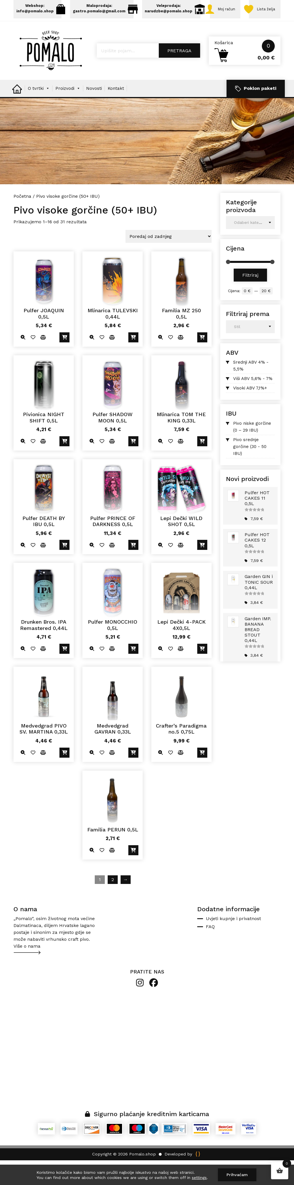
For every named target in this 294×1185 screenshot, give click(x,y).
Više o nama (26, 971)
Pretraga (179, 75)
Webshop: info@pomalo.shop (40, 9)
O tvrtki (39, 113)
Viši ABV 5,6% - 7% (252, 403)
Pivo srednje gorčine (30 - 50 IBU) (249, 471)
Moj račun (27, 33)
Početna (22, 221)
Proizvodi (67, 113)
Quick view (23, 362)
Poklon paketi (255, 113)
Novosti (94, 113)
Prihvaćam (237, 1174)
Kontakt (116, 113)
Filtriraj (250, 300)
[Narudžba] (168, 261)
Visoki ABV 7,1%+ (250, 413)
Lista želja (69, 33)
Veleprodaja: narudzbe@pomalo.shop (179, 9)
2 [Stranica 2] (112, 904)
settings (199, 1177)
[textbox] (250, 247)
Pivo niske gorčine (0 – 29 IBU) (252, 451)
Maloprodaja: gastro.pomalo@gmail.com (107, 9)
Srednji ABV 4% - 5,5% (250, 391)
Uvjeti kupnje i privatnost (233, 943)
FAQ (210, 951)
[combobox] (250, 247)
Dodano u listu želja (33, 362)
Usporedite (43, 362)
